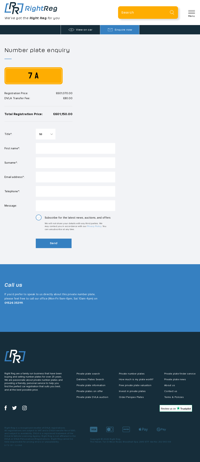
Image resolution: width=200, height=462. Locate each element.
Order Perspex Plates (131, 397)
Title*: (8, 134)
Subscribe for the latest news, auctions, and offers (78, 217)
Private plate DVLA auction (92, 397)
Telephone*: (12, 191)
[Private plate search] (148, 12)
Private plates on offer (90, 391)
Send (53, 243)
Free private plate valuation (135, 385)
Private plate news (175, 379)
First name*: (12, 148)
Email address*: (14, 176)
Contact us (170, 391)
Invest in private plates (132, 391)
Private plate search (88, 373)
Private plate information (91, 385)
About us (169, 385)
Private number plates (132, 373)
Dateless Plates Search (90, 379)
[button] (191, 13)
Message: (10, 205)
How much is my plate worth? (136, 379)
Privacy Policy (94, 226)
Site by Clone (13, 445)
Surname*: (11, 162)
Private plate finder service (180, 373)
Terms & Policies (174, 397)
